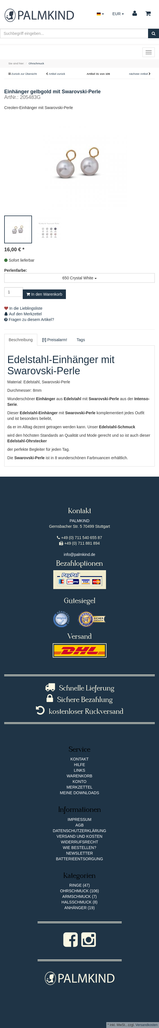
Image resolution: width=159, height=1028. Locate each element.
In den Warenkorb (44, 294)
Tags (81, 340)
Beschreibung (21, 340)
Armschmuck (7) (79, 896)
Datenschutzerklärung (79, 830)
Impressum (79, 819)
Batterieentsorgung (79, 859)
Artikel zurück (57, 73)
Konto (80, 781)
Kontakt (79, 759)
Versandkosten (146, 1025)
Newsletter (79, 853)
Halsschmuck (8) (79, 902)
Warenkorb (79, 776)
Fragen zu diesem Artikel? (29, 319)
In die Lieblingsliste (23, 308)
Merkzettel (79, 787)
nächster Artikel (139, 73)
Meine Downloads (79, 793)
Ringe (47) (79, 885)
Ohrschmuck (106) (79, 891)
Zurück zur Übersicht (24, 73)
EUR (118, 14)
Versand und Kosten (79, 836)
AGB (79, 825)
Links (79, 770)
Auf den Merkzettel (23, 314)
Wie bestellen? (79, 847)
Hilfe (79, 764)
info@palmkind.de (79, 554)
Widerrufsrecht (79, 842)
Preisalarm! (54, 340)
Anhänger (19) (79, 907)
